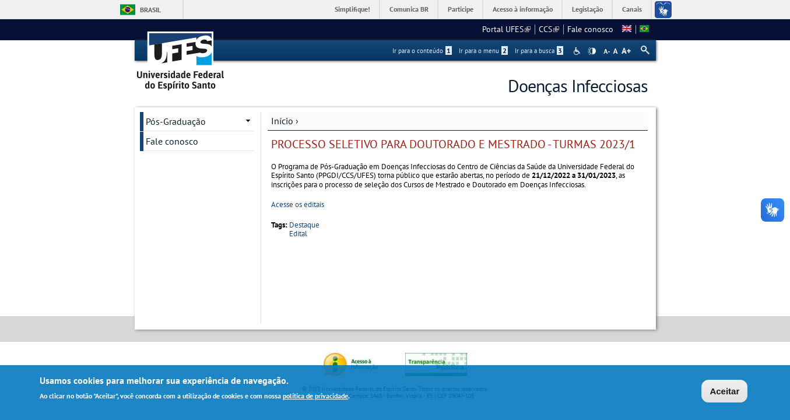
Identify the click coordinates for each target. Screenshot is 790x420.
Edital (298, 234)
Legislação (587, 9)
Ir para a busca (539, 51)
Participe (460, 9)
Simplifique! (352, 9)
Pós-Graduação (176, 121)
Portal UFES (506, 29)
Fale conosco (590, 29)
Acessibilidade (578, 51)
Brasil (150, 9)
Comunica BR (409, 9)
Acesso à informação (523, 9)
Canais (632, 9)
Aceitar (724, 392)
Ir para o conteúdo (422, 51)
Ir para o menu (483, 51)
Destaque (304, 225)
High (592, 51)
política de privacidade (315, 396)
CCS (549, 29)
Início (282, 121)
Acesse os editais (297, 204)
